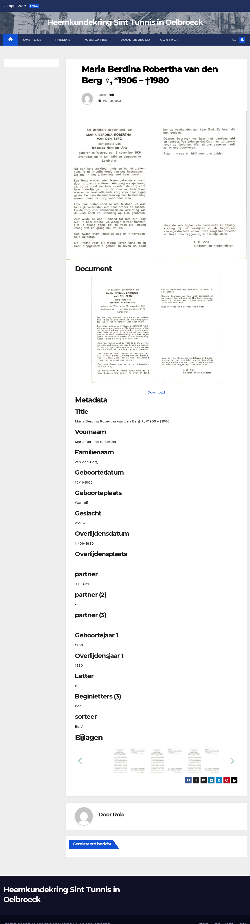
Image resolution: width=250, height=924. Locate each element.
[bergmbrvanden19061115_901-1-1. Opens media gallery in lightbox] (156, 329)
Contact (169, 40)
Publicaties (96, 40)
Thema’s (63, 40)
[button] (234, 40)
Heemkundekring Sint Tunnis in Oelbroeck (125, 22)
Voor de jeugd (135, 40)
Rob (110, 95)
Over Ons (33, 40)
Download (156, 392)
